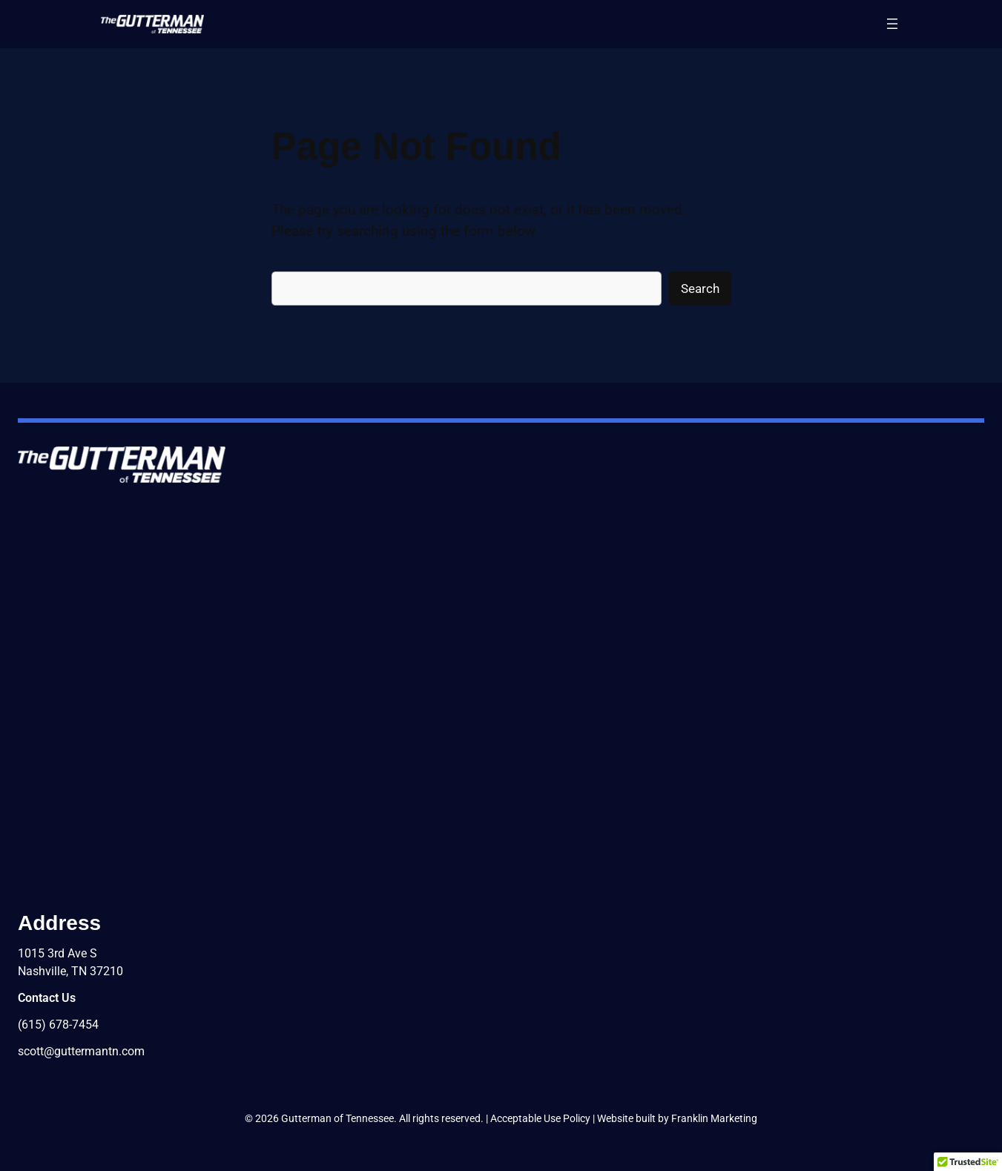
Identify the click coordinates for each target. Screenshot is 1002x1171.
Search (700, 288)
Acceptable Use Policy (540, 1118)
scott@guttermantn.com (81, 1051)
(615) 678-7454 (58, 1024)
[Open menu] (892, 24)
